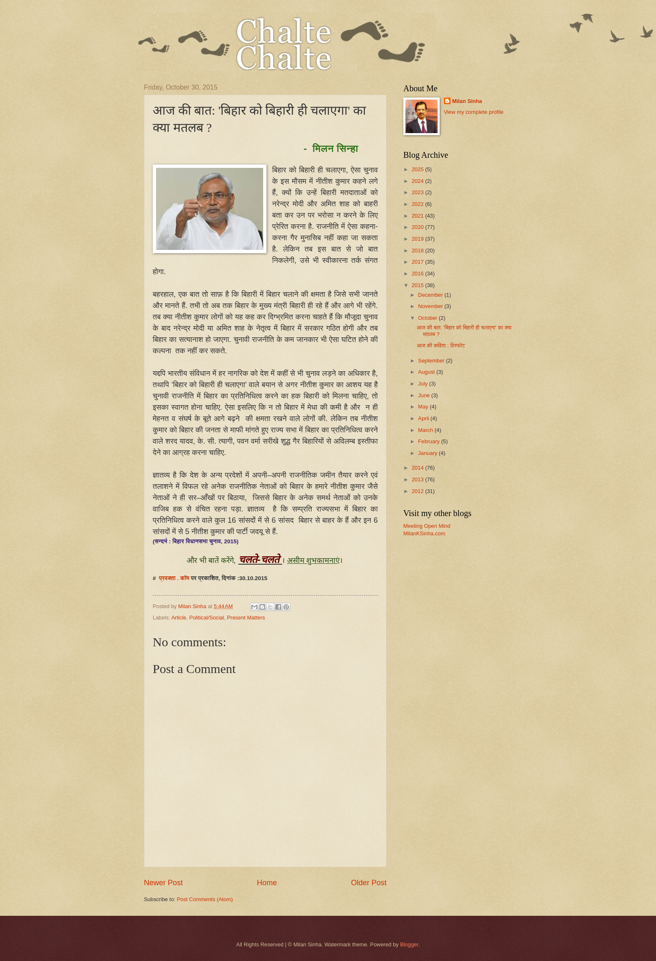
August (427, 372)
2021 (418, 216)
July (423, 383)
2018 (418, 250)
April (424, 418)
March (426, 430)
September (432, 360)
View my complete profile (474, 112)
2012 (418, 491)
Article (178, 617)
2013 (418, 479)
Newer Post (163, 883)
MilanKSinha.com (424, 533)
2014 (418, 468)
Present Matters (246, 617)
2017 (418, 262)
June (424, 395)
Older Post (369, 883)
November (431, 306)
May (424, 406)
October (428, 318)
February (429, 441)
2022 (418, 204)
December (431, 295)
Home (267, 883)
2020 (418, 227)
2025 (418, 169)
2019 (418, 239)
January (428, 453)
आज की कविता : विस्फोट (441, 345)
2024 (418, 181)
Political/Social (206, 617)
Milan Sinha (467, 101)
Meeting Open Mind (426, 526)
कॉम (185, 578)
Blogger (409, 944)
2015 (418, 285)
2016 (418, 273)
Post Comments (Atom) (205, 899)
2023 (418, 192)
